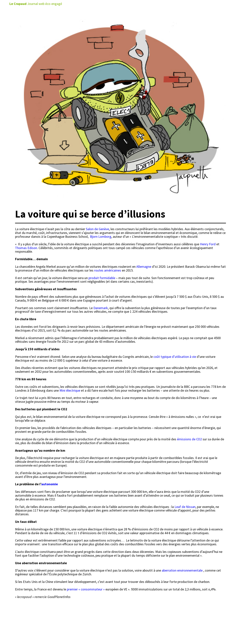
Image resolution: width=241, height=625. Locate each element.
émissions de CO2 (189, 439)
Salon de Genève (97, 229)
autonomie (49, 484)
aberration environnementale (182, 570)
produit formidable (101, 278)
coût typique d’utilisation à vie (174, 356)
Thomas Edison (26, 248)
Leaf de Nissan (185, 507)
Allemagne (143, 266)
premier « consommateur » (85, 589)
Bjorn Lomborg (100, 236)
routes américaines (107, 270)
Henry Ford (208, 244)
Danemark (100, 308)
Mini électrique (69, 390)
